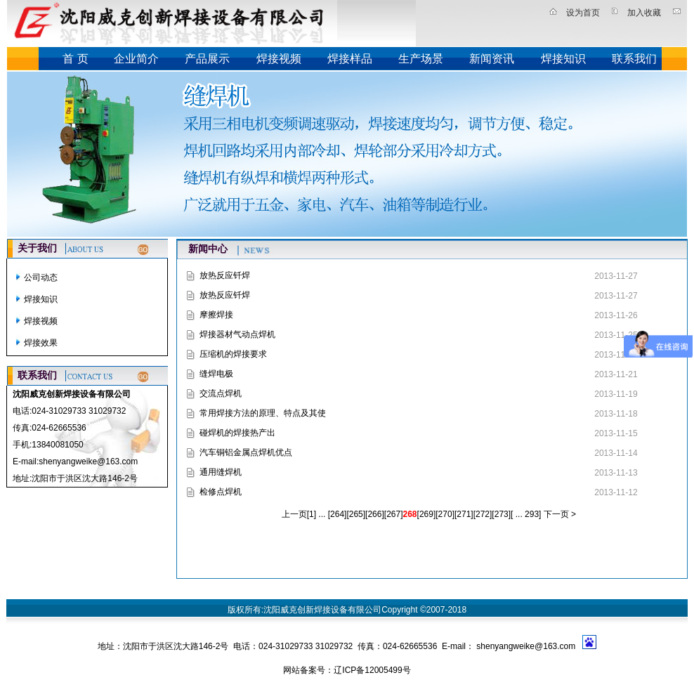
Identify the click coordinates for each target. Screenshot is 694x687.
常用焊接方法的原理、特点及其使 (262, 413)
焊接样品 (349, 59)
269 (426, 514)
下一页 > (558, 514)
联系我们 (634, 59)
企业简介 (136, 59)
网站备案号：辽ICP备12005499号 (346, 670)
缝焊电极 (216, 374)
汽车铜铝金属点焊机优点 (245, 452)
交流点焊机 (220, 393)
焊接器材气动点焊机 (237, 334)
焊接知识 (563, 59)
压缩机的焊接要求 (233, 354)
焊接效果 (41, 343)
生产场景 (420, 59)
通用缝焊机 (220, 472)
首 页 (75, 59)
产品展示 (207, 59)
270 (445, 514)
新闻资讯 (491, 59)
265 (356, 514)
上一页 (294, 514)
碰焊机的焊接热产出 (237, 433)
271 (464, 514)
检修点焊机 (220, 492)
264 (337, 514)
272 (483, 514)
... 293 (526, 514)
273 (502, 514)
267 (393, 514)
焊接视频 (278, 59)
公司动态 (41, 277)
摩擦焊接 (216, 315)
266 (374, 514)
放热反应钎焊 (224, 275)
